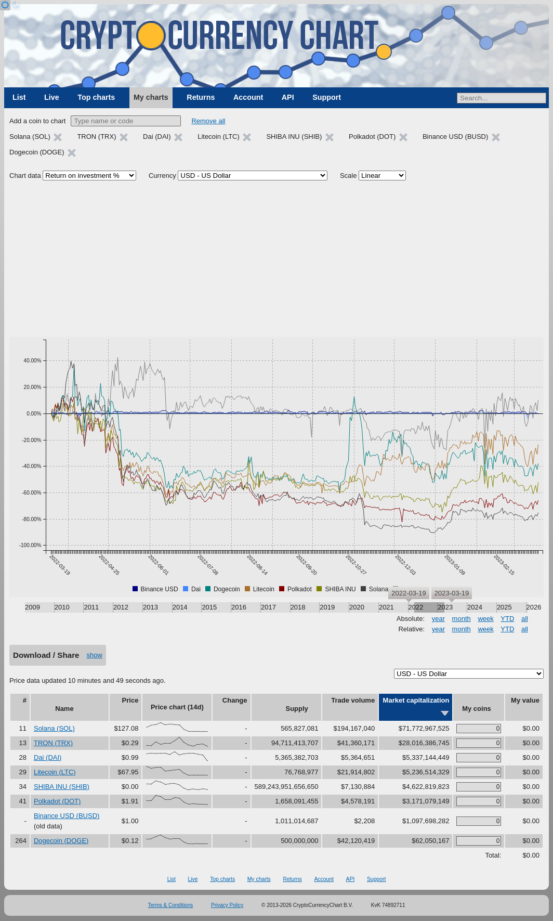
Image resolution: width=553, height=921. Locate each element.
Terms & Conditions (170, 905)
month (461, 618)
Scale (348, 175)
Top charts (96, 97)
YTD (507, 618)
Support (326, 97)
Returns (201, 97)
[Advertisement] (276, 259)
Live (51, 97)
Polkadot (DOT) (57, 801)
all (524, 618)
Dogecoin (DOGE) (61, 841)
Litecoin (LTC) (55, 772)
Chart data (25, 175)
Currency (162, 175)
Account (248, 97)
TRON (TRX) (53, 743)
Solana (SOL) (54, 728)
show (94, 655)
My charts (151, 97)
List (18, 97)
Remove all (208, 121)
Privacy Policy (227, 905)
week (485, 618)
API (288, 97)
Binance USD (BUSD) (66, 816)
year (438, 618)
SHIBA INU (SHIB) (61, 786)
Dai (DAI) (47, 757)
